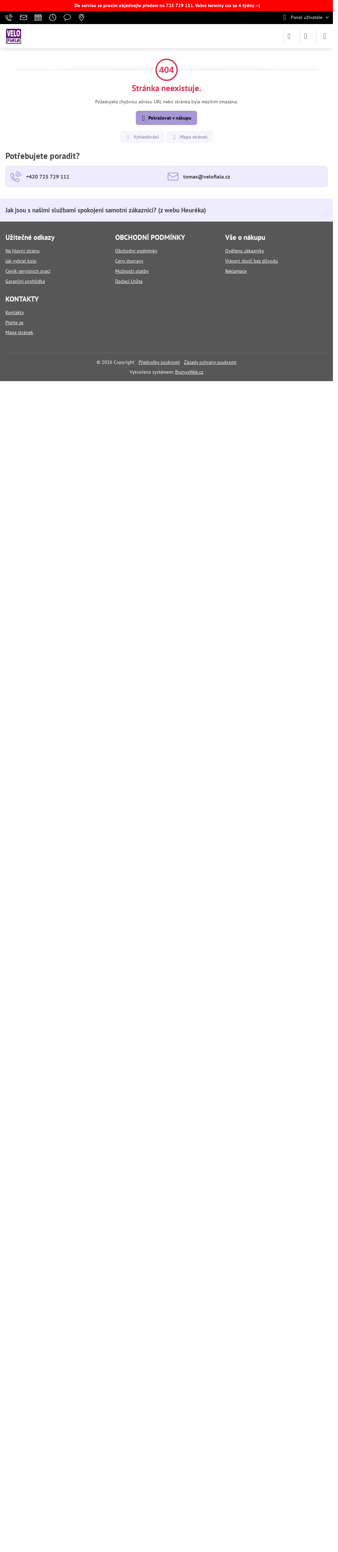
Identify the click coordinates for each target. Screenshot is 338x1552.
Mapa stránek (189, 137)
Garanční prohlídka (25, 281)
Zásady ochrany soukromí (210, 362)
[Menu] (325, 36)
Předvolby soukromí (159, 362)
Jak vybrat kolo (21, 261)
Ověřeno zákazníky (244, 251)
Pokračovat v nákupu (165, 118)
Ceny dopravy (129, 261)
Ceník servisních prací (27, 271)
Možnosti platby (132, 271)
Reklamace (236, 271)
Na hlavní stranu (22, 251)
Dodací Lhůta (129, 281)
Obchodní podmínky (136, 251)
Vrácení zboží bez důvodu (251, 261)
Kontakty (14, 312)
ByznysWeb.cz (189, 372)
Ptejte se (14, 322)
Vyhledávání (142, 137)
